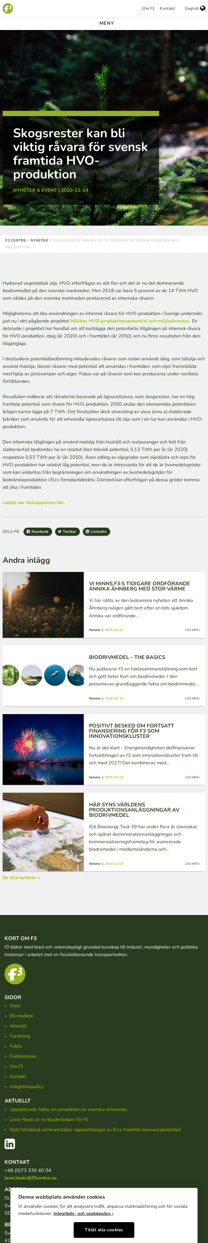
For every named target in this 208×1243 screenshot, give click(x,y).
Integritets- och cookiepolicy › (83, 1213)
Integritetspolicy (26, 1086)
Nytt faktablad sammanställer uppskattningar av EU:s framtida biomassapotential (95, 1129)
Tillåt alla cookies (104, 1230)
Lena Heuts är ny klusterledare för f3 (49, 1119)
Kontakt (167, 8)
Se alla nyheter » (21, 877)
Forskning (20, 1036)
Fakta (16, 1046)
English (195, 8)
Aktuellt (18, 1026)
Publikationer (23, 1056)
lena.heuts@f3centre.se (31, 1178)
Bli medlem (22, 1015)
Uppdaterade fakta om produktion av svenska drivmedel (68, 1109)
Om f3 (148, 8)
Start (15, 1005)
